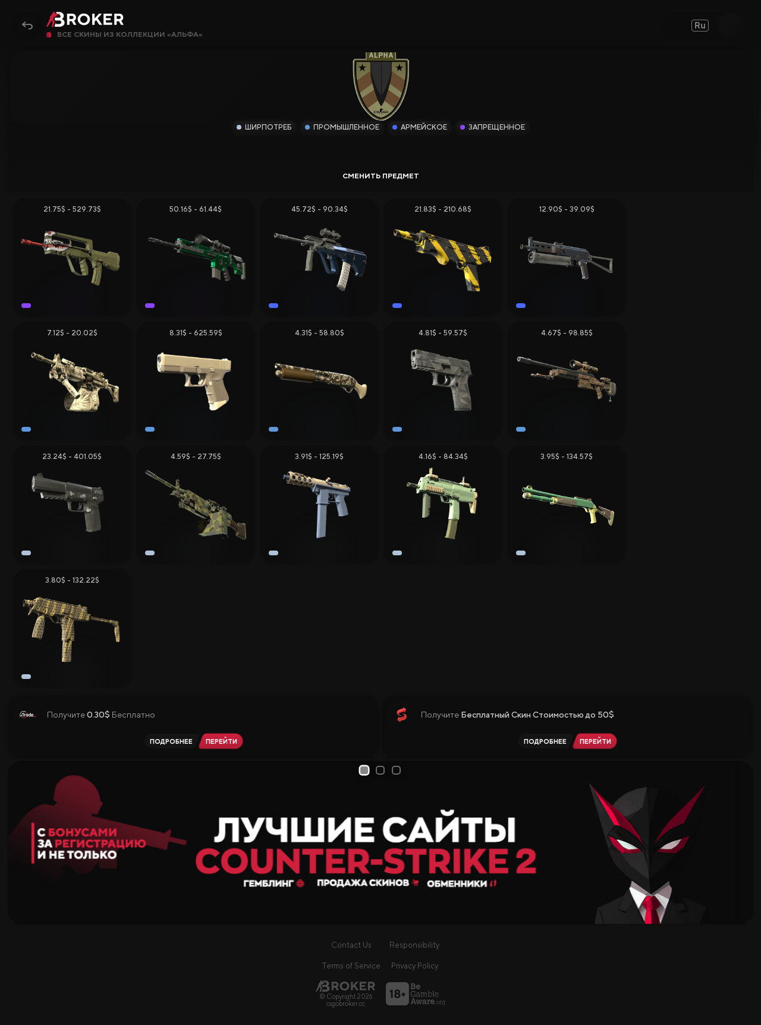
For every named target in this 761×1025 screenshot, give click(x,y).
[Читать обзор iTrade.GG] (169, 741)
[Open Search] (731, 25)
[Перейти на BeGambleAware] (415, 993)
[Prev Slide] (21, 842)
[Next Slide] (740, 842)
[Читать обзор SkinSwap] (543, 741)
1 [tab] (366, 770)
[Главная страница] (345, 986)
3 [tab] (398, 770)
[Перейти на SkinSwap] (597, 741)
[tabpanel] (381, 842)
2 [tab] (382, 770)
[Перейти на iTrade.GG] (223, 741)
